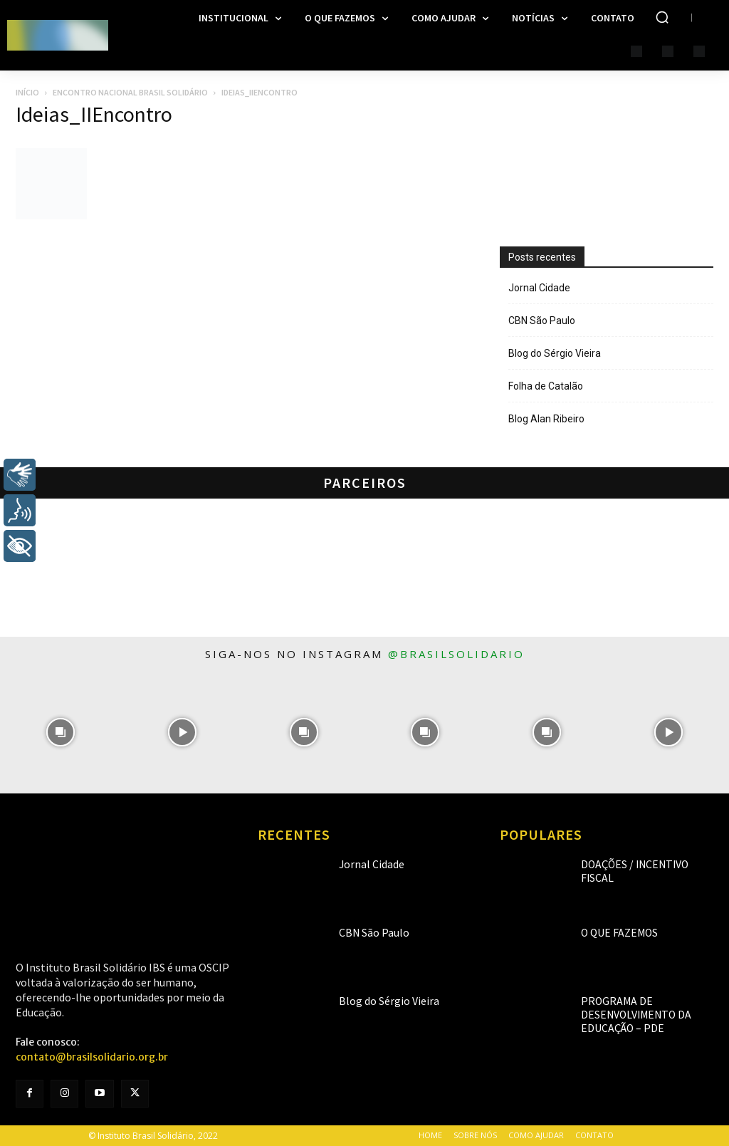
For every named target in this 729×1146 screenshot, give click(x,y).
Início (27, 92)
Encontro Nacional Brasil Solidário (130, 92)
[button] (662, 17)
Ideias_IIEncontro (94, 113)
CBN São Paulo (541, 320)
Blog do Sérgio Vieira (554, 353)
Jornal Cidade (539, 287)
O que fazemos (611, 932)
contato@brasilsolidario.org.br (92, 1057)
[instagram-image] (61, 732)
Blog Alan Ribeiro (546, 418)
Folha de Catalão (545, 386)
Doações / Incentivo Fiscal (636, 864)
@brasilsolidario (456, 654)
